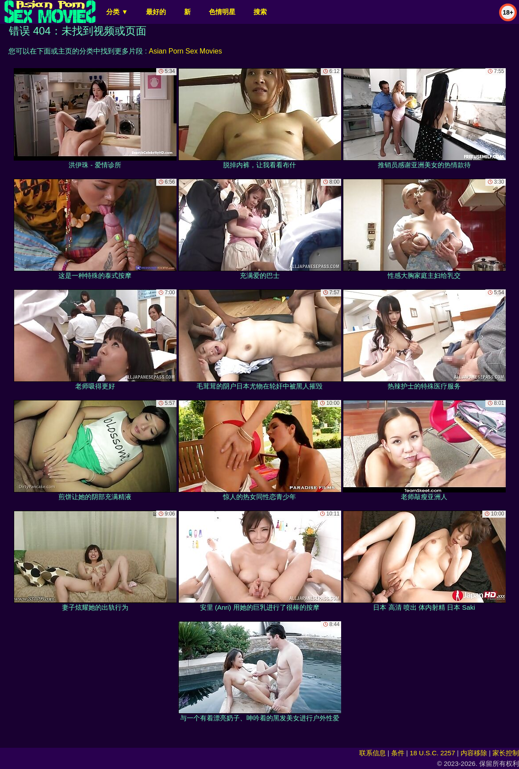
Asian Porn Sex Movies (185, 51)
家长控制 (505, 753)
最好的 (156, 11)
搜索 (260, 11)
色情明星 (222, 11)
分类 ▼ (117, 11)
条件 (397, 753)
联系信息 (372, 753)
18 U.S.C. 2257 (432, 753)
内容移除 (474, 753)
